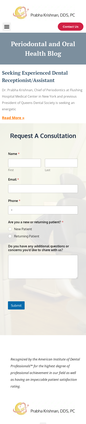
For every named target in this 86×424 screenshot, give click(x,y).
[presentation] (38, 299)
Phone (14, 201)
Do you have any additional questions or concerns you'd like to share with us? (38, 248)
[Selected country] (11, 210)
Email (13, 179)
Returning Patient (26, 236)
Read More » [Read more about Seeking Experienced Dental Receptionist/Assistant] (13, 117)
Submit (16, 305)
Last (47, 170)
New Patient (23, 229)
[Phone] (43, 210)
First (11, 170)
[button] (7, 27)
